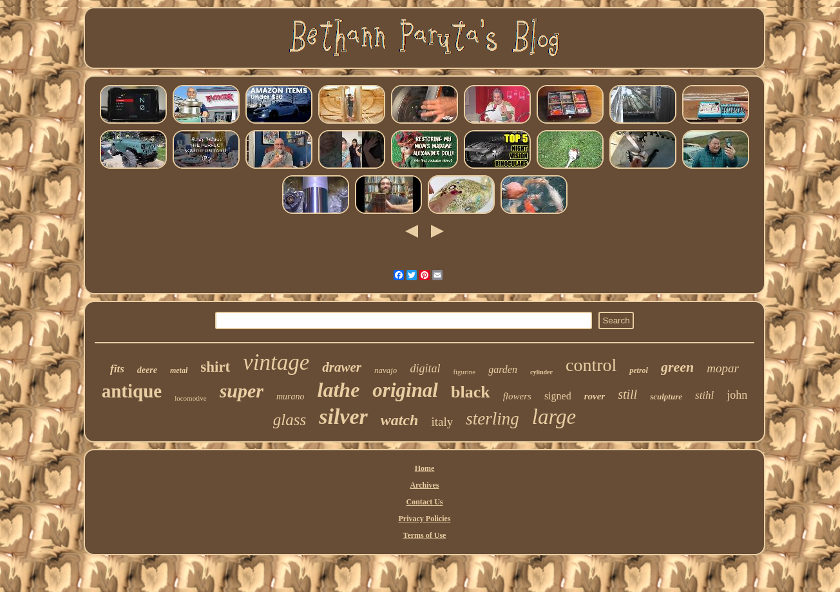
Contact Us (424, 501)
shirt (215, 367)
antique (132, 391)
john (737, 394)
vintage (276, 362)
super (241, 390)
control (591, 365)
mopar (723, 368)
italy (442, 421)
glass (289, 419)
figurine (464, 372)
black (470, 392)
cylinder (541, 372)
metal (178, 370)
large (554, 416)
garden (502, 369)
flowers (517, 396)
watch (400, 420)
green (677, 367)
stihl (704, 395)
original (405, 390)
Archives (424, 485)
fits (117, 369)
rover (595, 396)
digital (425, 368)
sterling (492, 418)
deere (147, 370)
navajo (385, 370)
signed (557, 395)
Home (425, 468)
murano (290, 396)
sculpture (666, 396)
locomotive (191, 398)
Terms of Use (424, 535)
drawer (341, 367)
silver (343, 416)
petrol (638, 370)
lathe (339, 389)
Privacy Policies (425, 518)
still (627, 394)
